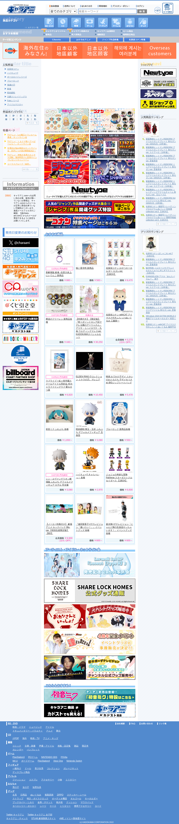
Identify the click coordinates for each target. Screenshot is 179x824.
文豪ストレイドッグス (17, 97)
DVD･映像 (49, 23)
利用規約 (102, 6)
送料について (69, 6)
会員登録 (54, 6)
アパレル (116, 23)
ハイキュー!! (12, 73)
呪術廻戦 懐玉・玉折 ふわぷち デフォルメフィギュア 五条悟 (89, 432)
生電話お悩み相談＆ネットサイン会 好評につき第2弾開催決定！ (22, 149)
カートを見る (167, 8)
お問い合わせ (146, 724)
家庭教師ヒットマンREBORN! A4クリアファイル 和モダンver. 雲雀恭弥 (161, 310)
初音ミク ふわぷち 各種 (57, 429)
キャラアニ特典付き (80, 31)
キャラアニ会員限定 (106, 31)
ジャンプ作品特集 (110, 40)
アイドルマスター (15, 104)
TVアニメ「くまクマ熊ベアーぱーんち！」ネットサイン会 (21, 142)
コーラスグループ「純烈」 (19, 164)
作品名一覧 (33, 123)
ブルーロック (13, 81)
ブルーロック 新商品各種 (118, 429)
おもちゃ (130, 23)
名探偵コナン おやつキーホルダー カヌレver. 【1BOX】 (119, 271)
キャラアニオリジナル (55, 31)
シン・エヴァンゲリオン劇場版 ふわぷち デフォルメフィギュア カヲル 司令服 (59, 482)
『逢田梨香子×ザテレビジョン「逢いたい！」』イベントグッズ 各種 (89, 527)
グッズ (143, 23)
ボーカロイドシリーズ (17, 77)
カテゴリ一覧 (33, 27)
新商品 (49, 35)
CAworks (56, 40)
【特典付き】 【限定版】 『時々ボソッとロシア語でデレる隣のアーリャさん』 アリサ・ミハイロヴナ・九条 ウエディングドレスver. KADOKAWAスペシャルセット (89, 328)
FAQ (132, 724)
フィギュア (103, 23)
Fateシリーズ (13, 100)
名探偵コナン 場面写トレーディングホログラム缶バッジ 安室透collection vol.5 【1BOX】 (161, 209)
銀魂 (9, 89)
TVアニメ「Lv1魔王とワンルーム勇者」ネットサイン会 (22, 136)
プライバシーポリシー (121, 6)
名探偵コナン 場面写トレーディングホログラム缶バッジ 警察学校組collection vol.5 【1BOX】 (161, 217)
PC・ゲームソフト (89, 23)
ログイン (140, 6)
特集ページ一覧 (31, 169)
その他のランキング (167, 224)
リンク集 (161, 724)
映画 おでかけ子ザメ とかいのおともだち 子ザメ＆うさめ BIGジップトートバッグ (119, 379)
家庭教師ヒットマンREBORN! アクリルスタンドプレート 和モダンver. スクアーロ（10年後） (161, 149)
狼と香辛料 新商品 (85, 268)
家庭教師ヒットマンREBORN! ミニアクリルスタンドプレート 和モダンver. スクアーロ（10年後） (161, 183)
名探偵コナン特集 (137, 40)
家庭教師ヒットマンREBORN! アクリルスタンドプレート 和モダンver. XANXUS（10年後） (161, 141)
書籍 (76, 23)
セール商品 (128, 31)
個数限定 (101, 35)
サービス (87, 6)
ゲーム (11, 753)
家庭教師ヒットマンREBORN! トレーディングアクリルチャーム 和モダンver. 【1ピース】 (161, 192)
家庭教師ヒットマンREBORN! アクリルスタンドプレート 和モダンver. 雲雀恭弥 (161, 158)
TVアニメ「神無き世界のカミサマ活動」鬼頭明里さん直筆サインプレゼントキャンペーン (22, 157)
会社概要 (120, 724)
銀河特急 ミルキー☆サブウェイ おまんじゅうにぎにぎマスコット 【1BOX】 (160, 270)
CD (63, 23)
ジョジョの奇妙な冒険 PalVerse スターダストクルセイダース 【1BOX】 (119, 477)
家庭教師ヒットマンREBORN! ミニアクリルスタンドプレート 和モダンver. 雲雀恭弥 (161, 166)
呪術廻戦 (11, 93)
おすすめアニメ (83, 40)
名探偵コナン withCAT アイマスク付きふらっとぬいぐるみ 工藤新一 (119, 317)
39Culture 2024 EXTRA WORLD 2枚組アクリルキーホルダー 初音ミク (161, 318)
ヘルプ (157, 10)
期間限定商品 (129, 35)
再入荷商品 (76, 35)
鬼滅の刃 (11, 85)
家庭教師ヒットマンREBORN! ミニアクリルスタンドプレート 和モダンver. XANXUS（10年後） (161, 175)
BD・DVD (13, 723)
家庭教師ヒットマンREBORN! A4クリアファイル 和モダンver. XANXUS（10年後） (160, 200)
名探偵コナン (13, 69)
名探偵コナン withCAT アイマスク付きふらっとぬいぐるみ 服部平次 (161, 325)
